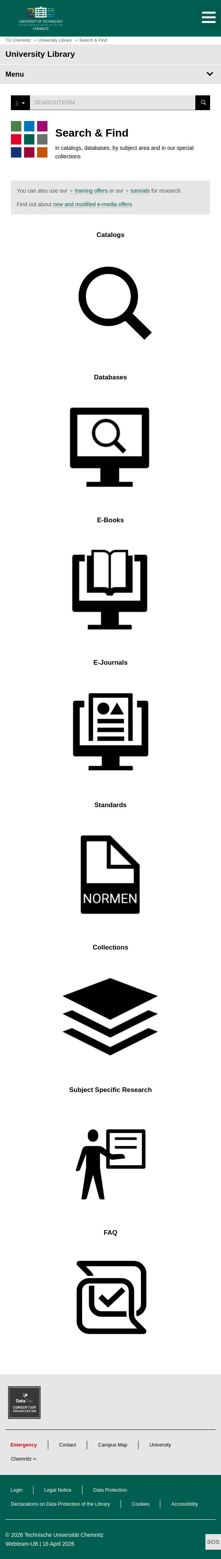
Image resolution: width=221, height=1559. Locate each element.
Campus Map (112, 1445)
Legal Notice (58, 1490)
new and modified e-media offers (92, 204)
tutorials (140, 191)
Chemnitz (21, 1459)
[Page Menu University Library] (110, 74)
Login (17, 1490)
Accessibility (184, 1504)
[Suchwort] (112, 102)
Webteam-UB (21, 1544)
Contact (67, 1445)
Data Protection (110, 1490)
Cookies (141, 1504)
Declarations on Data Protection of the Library (60, 1504)
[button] (201, 18)
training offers (91, 191)
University (160, 1445)
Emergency (24, 1445)
